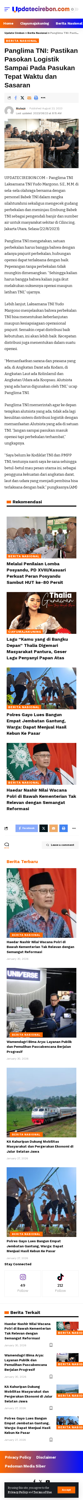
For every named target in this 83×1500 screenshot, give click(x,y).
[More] (43, 97)
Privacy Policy (18, 1492)
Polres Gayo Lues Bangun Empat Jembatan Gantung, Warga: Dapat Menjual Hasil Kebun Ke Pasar (35, 1246)
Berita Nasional (21, 40)
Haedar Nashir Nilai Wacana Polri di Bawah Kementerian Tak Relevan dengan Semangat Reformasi (40, 947)
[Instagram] (22, 1283)
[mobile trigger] (8, 9)
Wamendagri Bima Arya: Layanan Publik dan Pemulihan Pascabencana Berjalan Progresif (39, 1047)
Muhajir (21, 108)
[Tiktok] (60, 1283)
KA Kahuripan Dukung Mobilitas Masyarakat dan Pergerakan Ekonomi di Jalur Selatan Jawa (40, 1147)
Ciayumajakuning (24, 631)
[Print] (36, 97)
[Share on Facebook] (15, 97)
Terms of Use (42, 1492)
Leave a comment (60, 845)
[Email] (29, 97)
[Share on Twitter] (22, 97)
